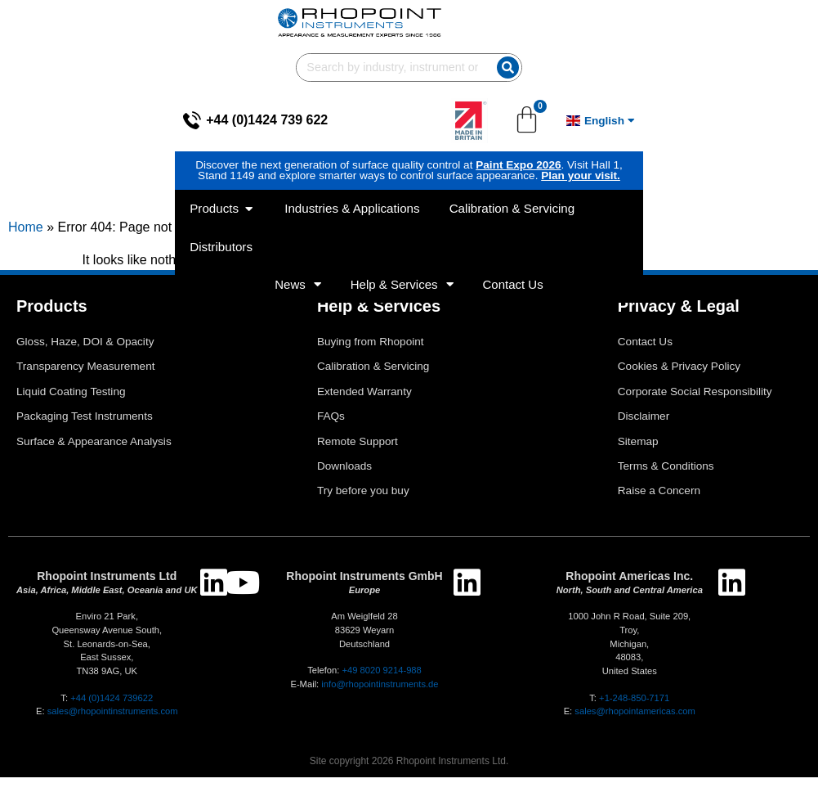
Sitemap (638, 456)
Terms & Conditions (666, 481)
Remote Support (357, 456)
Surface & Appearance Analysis (94, 456)
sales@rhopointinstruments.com (112, 726)
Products (51, 321)
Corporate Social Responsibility (695, 406)
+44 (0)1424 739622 (111, 713)
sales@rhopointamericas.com (634, 726)
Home (25, 242)
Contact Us (513, 201)
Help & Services (402, 201)
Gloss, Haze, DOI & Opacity (85, 356)
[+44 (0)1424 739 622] (17, 75)
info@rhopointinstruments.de (379, 699)
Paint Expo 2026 (333, 120)
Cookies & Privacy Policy (679, 381)
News (298, 201)
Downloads (344, 481)
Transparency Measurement (85, 381)
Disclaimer (643, 431)
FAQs (331, 431)
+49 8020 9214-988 (381, 685)
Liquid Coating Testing (71, 406)
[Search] (754, 22)
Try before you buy (363, 505)
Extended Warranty (364, 406)
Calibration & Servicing (373, 381)
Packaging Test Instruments (84, 431)
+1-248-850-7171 (634, 713)
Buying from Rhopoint (370, 356)
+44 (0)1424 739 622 (92, 75)
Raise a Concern (659, 505)
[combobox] (552, 22)
